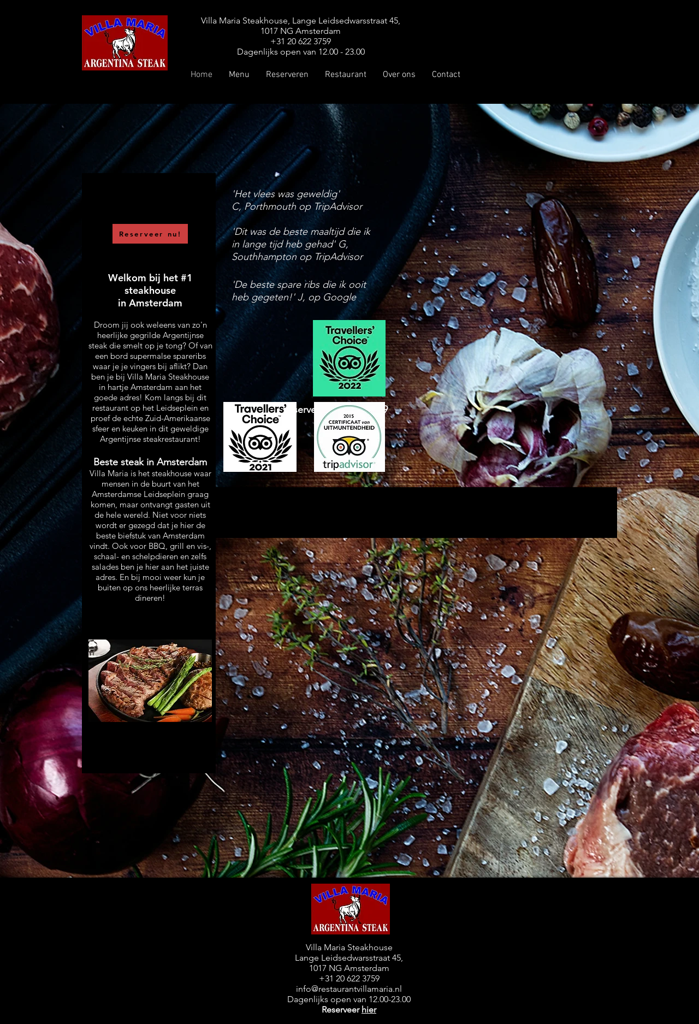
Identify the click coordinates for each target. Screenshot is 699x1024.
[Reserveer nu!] (150, 234)
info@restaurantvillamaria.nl (349, 989)
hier (369, 1009)
